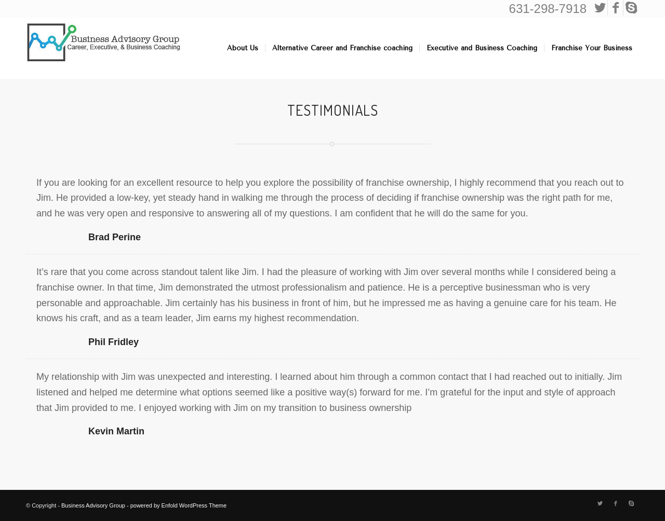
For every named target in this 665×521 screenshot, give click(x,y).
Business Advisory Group (93, 505)
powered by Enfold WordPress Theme (178, 505)
